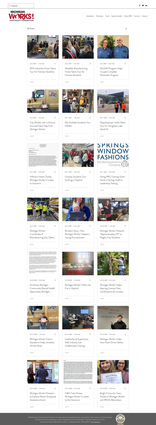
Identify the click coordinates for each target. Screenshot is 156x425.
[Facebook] (140, 5)
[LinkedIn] (146, 5)
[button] (126, 29)
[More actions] (55, 63)
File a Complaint (95, 422)
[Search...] (20, 6)
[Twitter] (143, 5)
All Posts (30, 28)
